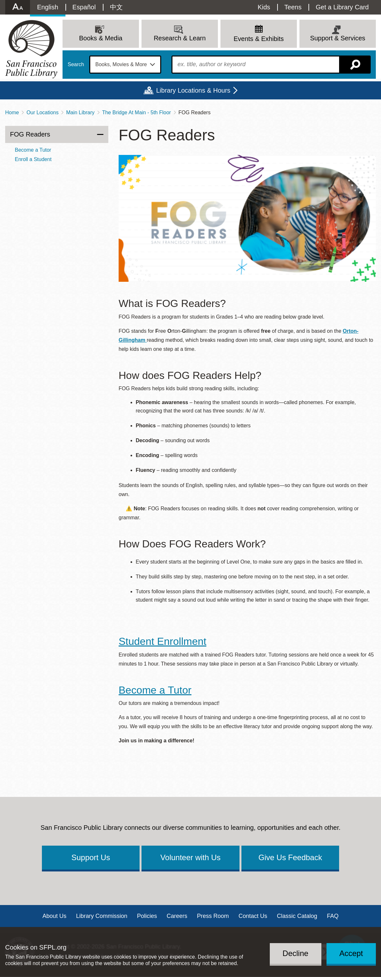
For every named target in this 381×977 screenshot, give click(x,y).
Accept (351, 953)
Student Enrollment (162, 641)
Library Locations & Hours (193, 90)
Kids (264, 7)
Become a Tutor (155, 690)
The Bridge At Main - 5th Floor (136, 112)
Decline (295, 953)
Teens (292, 7)
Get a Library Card (342, 7)
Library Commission (101, 916)
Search (76, 64)
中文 (116, 7)
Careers (177, 916)
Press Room (213, 916)
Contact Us (253, 916)
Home (12, 112)
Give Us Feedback (290, 857)
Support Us (90, 857)
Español (84, 7)
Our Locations (42, 112)
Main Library (80, 112)
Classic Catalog (297, 916)
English (47, 7)
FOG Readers (30, 134)
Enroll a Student (33, 159)
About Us (54, 916)
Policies (147, 916)
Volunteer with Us (191, 857)
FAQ (332, 916)
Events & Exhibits (259, 38)
